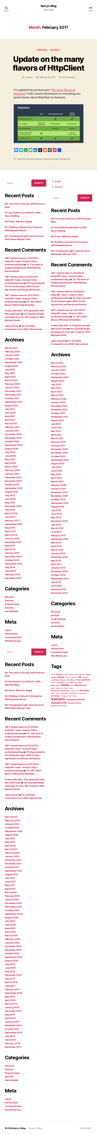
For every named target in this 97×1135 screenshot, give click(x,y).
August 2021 (11, 405)
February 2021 (12, 427)
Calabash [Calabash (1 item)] (85, 677)
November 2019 (13, 481)
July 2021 (10, 409)
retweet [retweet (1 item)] (72, 691)
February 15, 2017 (47, 77)
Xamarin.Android (51, 159)
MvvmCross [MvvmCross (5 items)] (81, 685)
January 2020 (12, 474)
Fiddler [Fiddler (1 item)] (53, 682)
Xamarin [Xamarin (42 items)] (58, 699)
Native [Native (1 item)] (53, 688)
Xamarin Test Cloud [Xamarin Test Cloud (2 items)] (58, 706)
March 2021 (11, 423)
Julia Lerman (11, 326)
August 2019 (11, 492)
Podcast (9, 600)
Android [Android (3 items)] (59, 674)
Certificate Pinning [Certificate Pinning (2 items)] (58, 680)
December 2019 (13, 477)
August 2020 (11, 448)
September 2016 (13, 524)
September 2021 (13, 402)
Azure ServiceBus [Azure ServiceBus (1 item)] (71, 677)
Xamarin (39, 159)
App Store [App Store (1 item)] (82, 674)
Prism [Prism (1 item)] (71, 688)
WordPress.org (13, 641)
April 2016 (10, 531)
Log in (8, 630)
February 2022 (12, 384)
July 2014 (10, 567)
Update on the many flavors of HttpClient (48, 63)
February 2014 (12, 574)
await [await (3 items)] (53, 677)
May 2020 (10, 459)
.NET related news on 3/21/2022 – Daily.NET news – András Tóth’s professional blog (22, 261)
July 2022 (10, 369)
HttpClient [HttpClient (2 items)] (60, 682)
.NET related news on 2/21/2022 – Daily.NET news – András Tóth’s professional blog (22, 279)
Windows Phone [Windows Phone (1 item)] (66, 696)
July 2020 (10, 452)
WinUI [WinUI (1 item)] (74, 696)
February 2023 (12, 351)
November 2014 (13, 556)
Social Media (11, 611)
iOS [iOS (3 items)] (71, 682)
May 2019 (10, 502)
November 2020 (13, 438)
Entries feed (11, 633)
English (58, 181)
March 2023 (11, 348)
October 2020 (12, 441)
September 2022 (13, 362)
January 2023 (12, 355)
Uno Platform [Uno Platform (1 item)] (73, 693)
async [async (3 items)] (88, 674)
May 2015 (10, 545)
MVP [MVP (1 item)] (71, 685)
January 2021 (12, 430)
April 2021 (10, 420)
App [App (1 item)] (76, 674)
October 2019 (12, 484)
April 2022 (10, 376)
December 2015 (13, 542)
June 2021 (10, 412)
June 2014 (10, 571)
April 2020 (10, 463)
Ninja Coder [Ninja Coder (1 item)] (59, 688)
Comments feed (13, 637)
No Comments (68, 77)
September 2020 (14, 445)
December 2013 (13, 578)
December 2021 (13, 391)
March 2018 (11, 513)
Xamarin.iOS (64, 159)
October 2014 (12, 560)
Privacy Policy (35, 1128)
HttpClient (21, 159)
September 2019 (13, 488)
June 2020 (10, 456)
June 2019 (10, 499)
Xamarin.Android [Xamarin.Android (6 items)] (75, 699)
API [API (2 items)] (65, 674)
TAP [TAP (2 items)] (52, 693)
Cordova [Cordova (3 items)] (71, 680)
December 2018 (13, 506)
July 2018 (10, 510)
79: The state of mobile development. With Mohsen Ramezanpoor (24, 267)
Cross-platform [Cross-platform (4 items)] (83, 680)
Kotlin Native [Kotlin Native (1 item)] (78, 682)
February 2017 (12, 520)
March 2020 (11, 466)
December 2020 (13, 434)
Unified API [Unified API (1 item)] (64, 693)
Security (55, 50)
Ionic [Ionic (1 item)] (67, 682)
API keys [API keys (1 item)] (71, 674)
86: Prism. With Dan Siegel (18, 221)
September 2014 (13, 563)
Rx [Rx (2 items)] (77, 691)
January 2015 (12, 553)
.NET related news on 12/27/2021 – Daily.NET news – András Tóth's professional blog (22, 298)
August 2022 (11, 366)
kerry (30, 77)
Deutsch (59, 187)
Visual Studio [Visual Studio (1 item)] (82, 693)
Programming (12, 604)
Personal (42, 50)
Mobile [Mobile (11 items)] (65, 685)
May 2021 (10, 416)
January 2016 (12, 538)
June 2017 (10, 517)
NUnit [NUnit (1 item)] (66, 688)
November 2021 (13, 394)
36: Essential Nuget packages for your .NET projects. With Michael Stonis (24, 317)
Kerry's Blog (48, 6)
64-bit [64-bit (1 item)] (53, 674)
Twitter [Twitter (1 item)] (57, 693)
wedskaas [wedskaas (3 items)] (55, 696)
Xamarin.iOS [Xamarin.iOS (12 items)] (59, 702)
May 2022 (10, 373)
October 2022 (12, 359)
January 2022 (12, 387)
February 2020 (12, 470)
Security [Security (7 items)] (84, 690)
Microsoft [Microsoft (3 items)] (55, 685)
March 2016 (11, 535)
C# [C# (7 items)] (79, 677)
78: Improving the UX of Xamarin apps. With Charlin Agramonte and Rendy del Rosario (25, 286)
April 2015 (10, 549)
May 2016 (10, 528)
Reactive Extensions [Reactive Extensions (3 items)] (60, 691)
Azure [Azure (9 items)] (60, 676)
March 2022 (11, 380)
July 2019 (10, 495)
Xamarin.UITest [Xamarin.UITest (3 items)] (74, 703)
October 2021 (12, 398)
